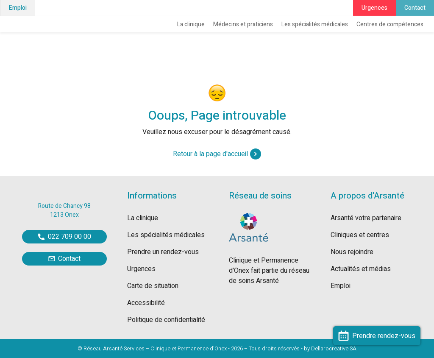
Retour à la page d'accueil (217, 153)
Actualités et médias (361, 269)
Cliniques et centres (360, 235)
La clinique (191, 24)
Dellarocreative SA (333, 348)
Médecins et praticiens (243, 24)
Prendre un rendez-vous (163, 252)
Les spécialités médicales (314, 24)
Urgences (374, 7)
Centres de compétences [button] (389, 24)
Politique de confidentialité (166, 320)
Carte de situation (152, 286)
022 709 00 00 (64, 237)
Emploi (18, 7)
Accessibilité (146, 303)
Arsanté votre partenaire (366, 218)
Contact (415, 7)
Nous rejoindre (352, 252)
